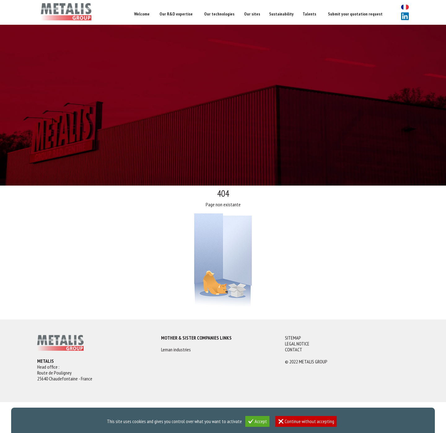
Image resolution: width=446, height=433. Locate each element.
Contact (293, 350)
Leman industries (176, 350)
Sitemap (293, 338)
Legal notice (297, 344)
